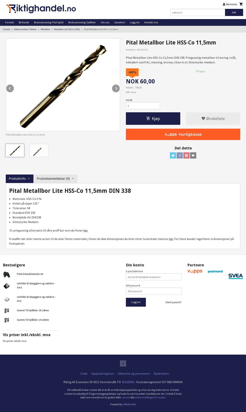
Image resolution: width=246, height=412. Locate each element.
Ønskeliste (213, 118)
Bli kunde (24, 22)
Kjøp (153, 118)
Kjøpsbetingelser (102, 373)
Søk (234, 12)
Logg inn (135, 22)
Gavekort (119, 22)
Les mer (126, 397)
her (85, 230)
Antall (129, 100)
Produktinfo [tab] (17, 178)
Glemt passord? (173, 302)
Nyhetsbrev (161, 373)
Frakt (84, 373)
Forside (9, 22)
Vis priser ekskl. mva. (15, 341)
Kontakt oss (151, 22)
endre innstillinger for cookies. (150, 397)
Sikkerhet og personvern (134, 373)
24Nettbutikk (129, 404)
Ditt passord (133, 285)
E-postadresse (134, 271)
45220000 (128, 382)
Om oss (105, 22)
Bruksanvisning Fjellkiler (82, 22)
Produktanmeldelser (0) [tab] (53, 178)
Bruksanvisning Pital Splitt (49, 22)
